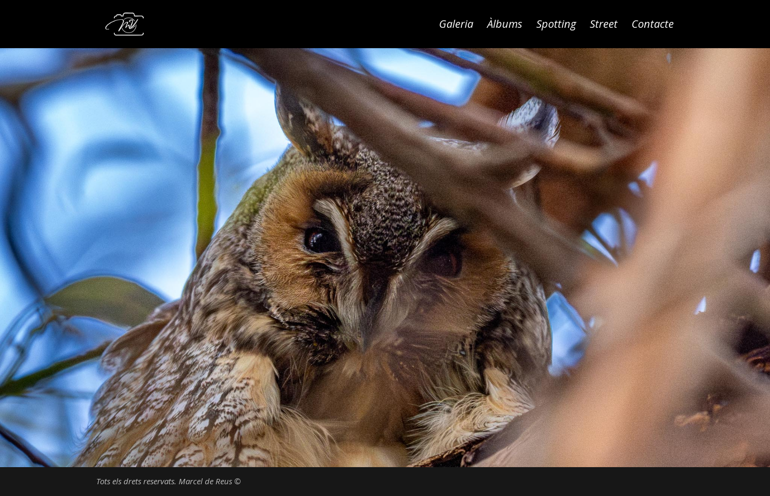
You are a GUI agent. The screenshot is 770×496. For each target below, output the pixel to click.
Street (604, 25)
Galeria (456, 25)
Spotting (556, 25)
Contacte (653, 25)
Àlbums (504, 25)
